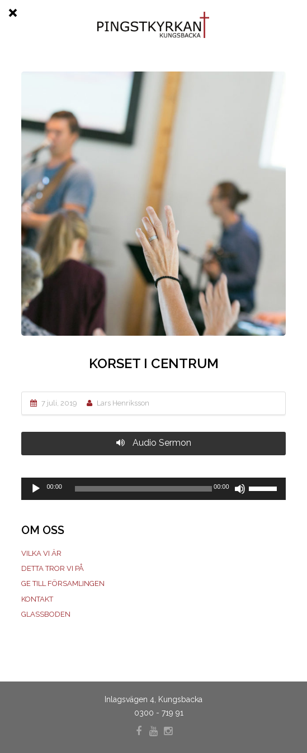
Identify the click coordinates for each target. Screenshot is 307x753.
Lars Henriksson (123, 403)
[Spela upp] (35, 488)
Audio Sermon (153, 442)
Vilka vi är (41, 553)
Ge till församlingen (63, 583)
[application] (153, 489)
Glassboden (45, 614)
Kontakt (37, 599)
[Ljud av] (239, 488)
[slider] (143, 489)
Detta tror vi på (52, 568)
